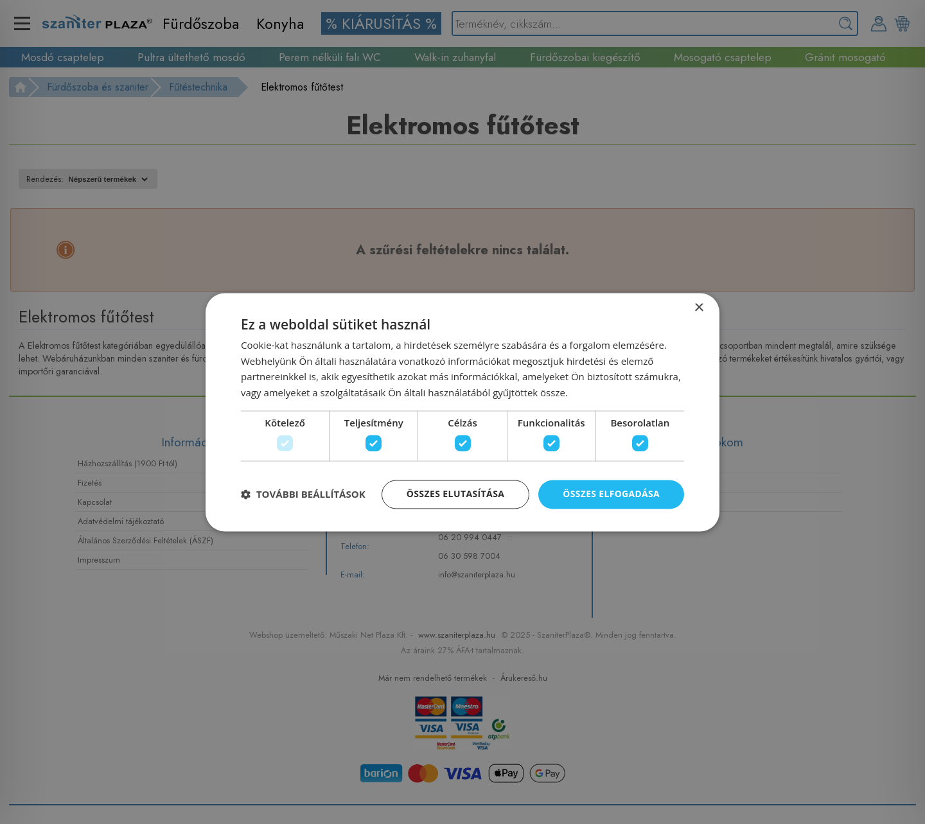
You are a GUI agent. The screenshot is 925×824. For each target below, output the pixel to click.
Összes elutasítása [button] (454, 494)
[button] (303, 494)
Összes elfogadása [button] (611, 494)
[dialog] (462, 412)
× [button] (698, 308)
